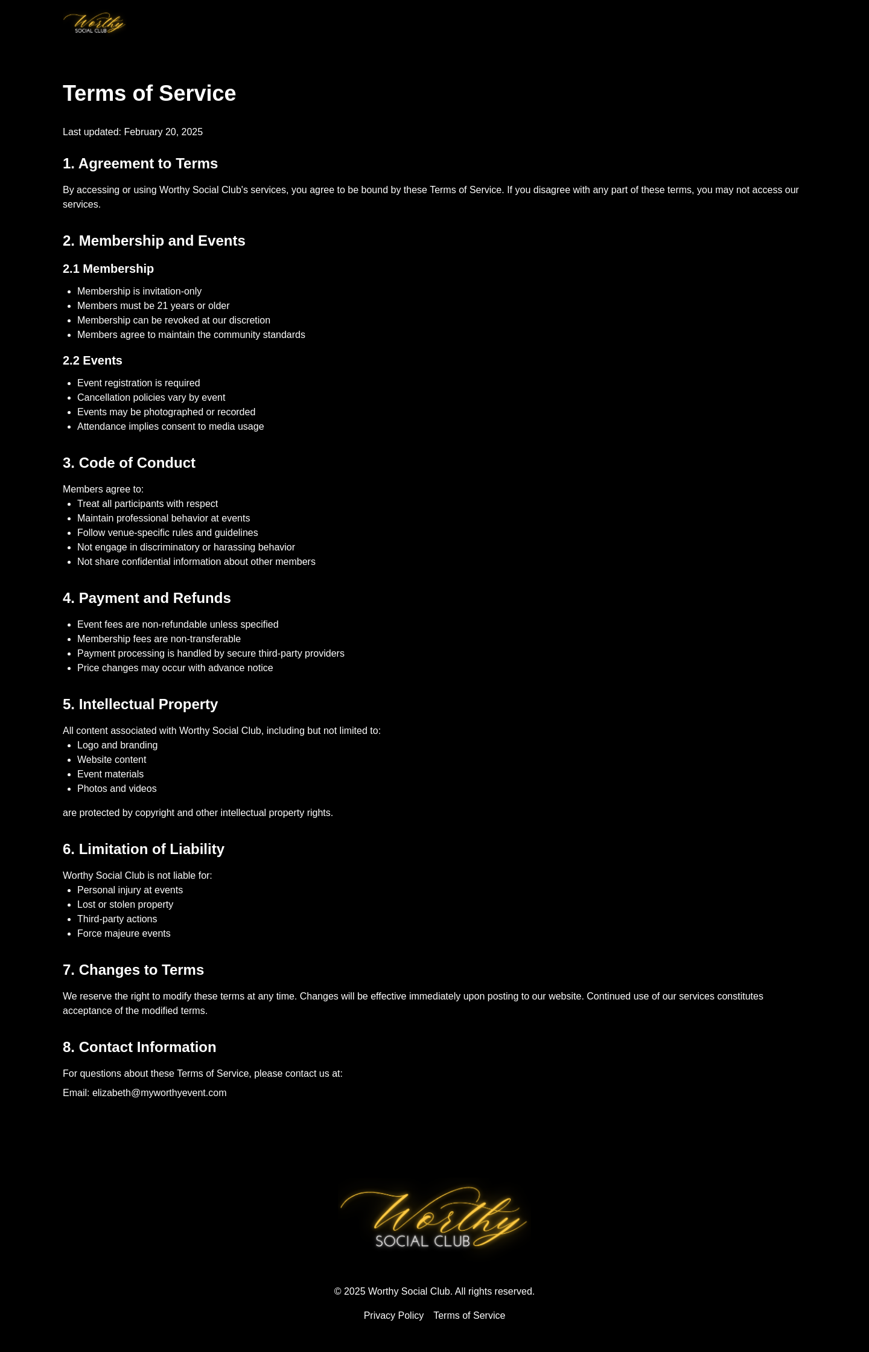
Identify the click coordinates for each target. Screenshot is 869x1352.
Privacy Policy (394, 1315)
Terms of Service (469, 1315)
